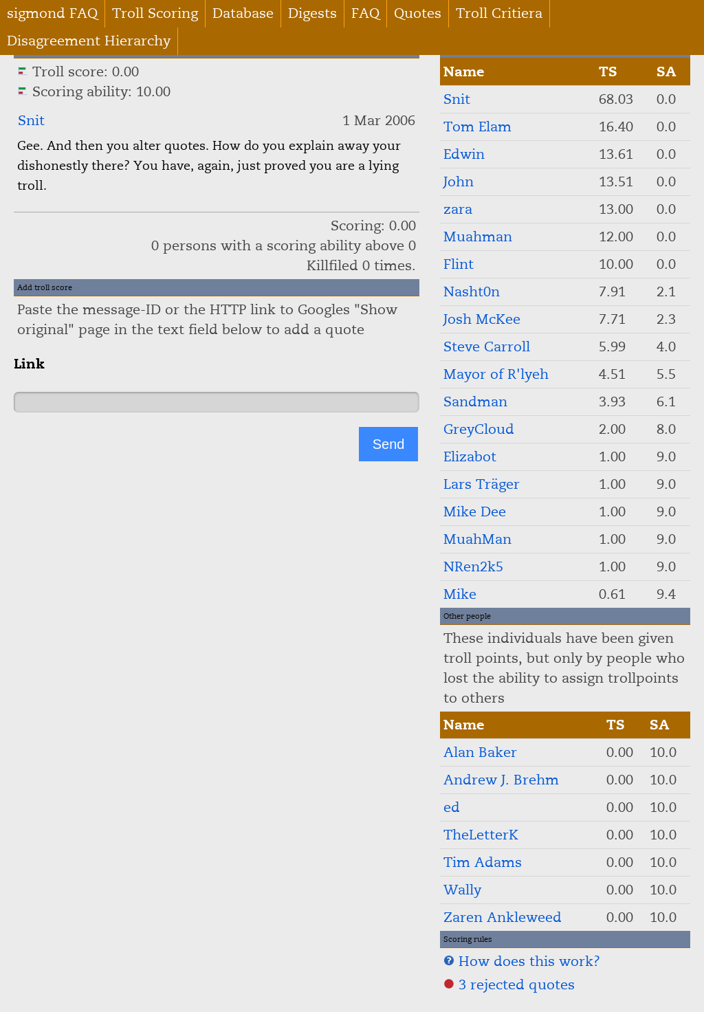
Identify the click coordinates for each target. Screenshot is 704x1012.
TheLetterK (480, 835)
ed (451, 807)
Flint (458, 264)
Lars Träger (481, 484)
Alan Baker (480, 752)
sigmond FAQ (52, 13)
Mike (459, 594)
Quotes (417, 13)
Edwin (464, 154)
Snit (31, 120)
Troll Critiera (499, 13)
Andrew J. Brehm (501, 780)
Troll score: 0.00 (78, 71)
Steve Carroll (486, 346)
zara (457, 209)
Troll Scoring (155, 13)
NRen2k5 (473, 566)
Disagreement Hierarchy (88, 41)
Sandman (475, 401)
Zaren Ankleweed (502, 917)
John (458, 181)
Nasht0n (471, 291)
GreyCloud (478, 429)
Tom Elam (477, 126)
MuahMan (477, 539)
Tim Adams (482, 862)
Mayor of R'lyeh (496, 374)
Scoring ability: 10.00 (93, 91)
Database (243, 13)
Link (29, 364)
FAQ (365, 13)
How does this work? (521, 961)
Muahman (477, 236)
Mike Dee (474, 511)
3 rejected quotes (509, 984)
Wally (462, 890)
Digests (312, 13)
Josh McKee (481, 319)
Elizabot (469, 456)
